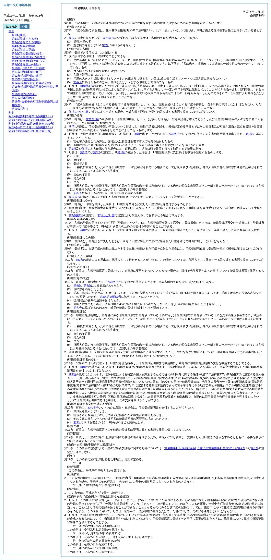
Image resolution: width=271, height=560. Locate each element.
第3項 (97, 152)
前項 (71, 37)
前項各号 (74, 196)
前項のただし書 (79, 111)
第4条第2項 (76, 215)
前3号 (77, 422)
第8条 (77, 285)
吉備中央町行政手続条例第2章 (204, 448)
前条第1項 (92, 119)
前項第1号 (86, 85)
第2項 (72, 148)
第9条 (87, 285)
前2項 (72, 374)
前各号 (77, 82)
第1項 (249, 133)
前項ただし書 (106, 215)
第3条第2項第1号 (110, 296)
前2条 (79, 259)
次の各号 (108, 37)
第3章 (254, 448)
